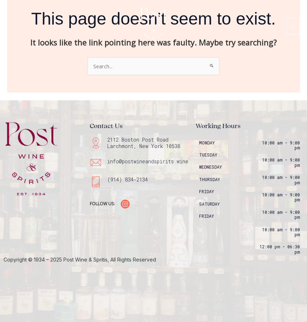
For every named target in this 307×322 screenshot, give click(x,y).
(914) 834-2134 (127, 179)
